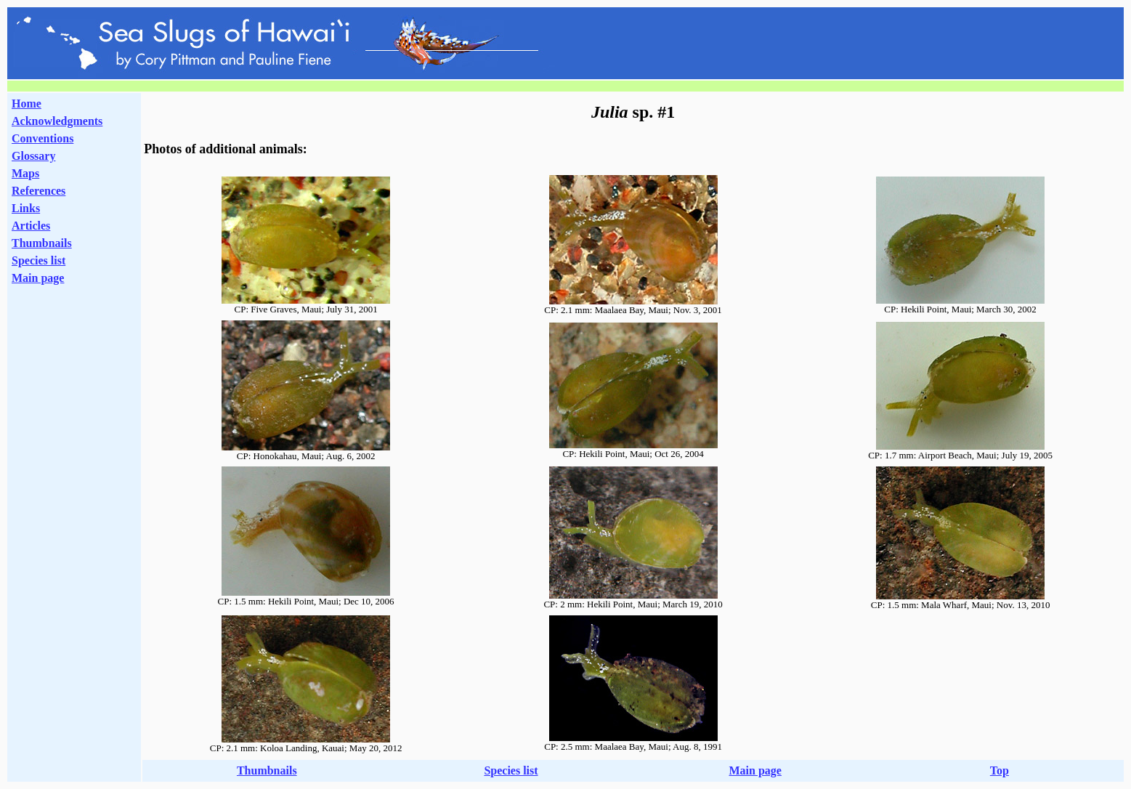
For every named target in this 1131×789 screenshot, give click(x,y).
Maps (25, 173)
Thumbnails (42, 243)
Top (999, 770)
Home (26, 103)
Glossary (33, 156)
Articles (31, 225)
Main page (38, 278)
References (38, 191)
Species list (38, 260)
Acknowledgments (57, 121)
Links (26, 208)
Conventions (42, 138)
